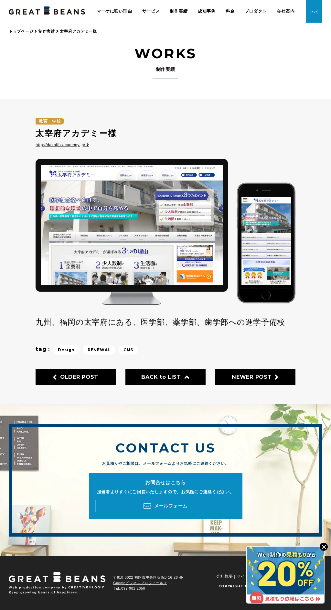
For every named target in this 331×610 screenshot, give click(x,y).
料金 (230, 11)
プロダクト (256, 11)
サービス (151, 11)
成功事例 (207, 11)
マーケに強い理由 (114, 11)
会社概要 (224, 576)
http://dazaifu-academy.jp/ (62, 145)
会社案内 (285, 11)
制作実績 (179, 11)
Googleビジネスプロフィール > (140, 583)
